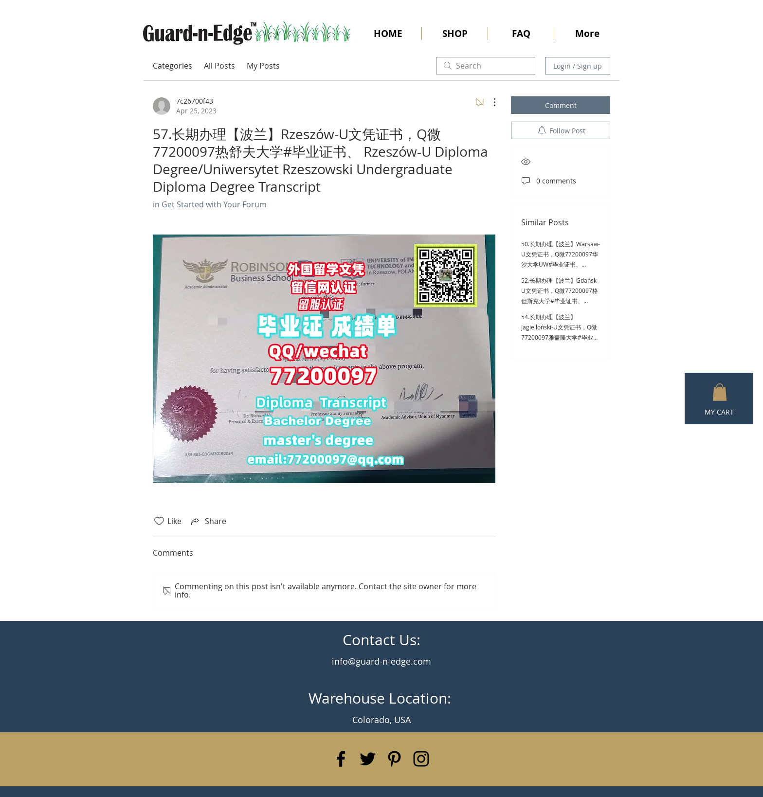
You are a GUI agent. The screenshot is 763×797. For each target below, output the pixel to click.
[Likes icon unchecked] (159, 521)
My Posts (263, 65)
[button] (719, 392)
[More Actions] (489, 102)
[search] (485, 65)
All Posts (219, 65)
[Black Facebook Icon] (340, 758)
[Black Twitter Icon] (367, 758)
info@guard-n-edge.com (381, 661)
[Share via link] (207, 521)
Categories (172, 65)
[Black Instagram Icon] (421, 758)
